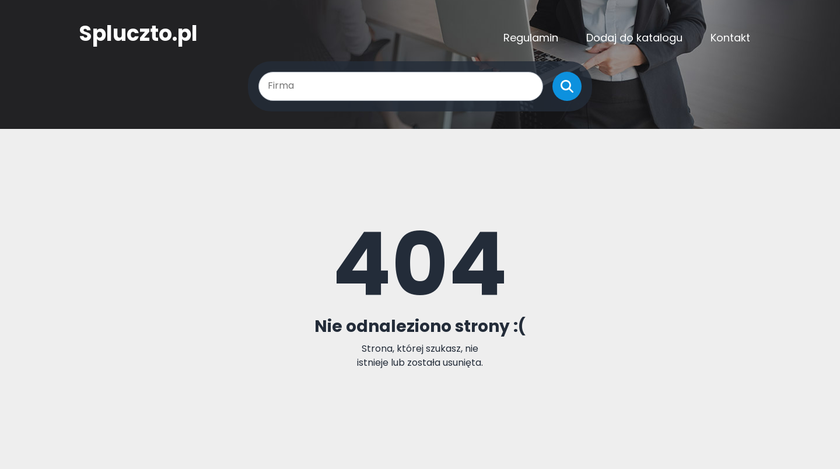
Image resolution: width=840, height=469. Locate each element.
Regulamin (530, 37)
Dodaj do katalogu (634, 37)
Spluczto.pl (138, 33)
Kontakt (730, 37)
